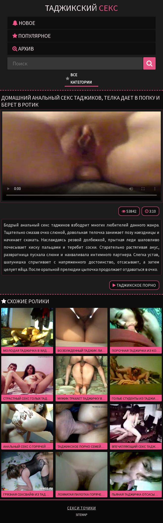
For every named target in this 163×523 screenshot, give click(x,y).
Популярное (31, 35)
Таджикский (81, 8)
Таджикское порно (134, 285)
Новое (23, 22)
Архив (23, 48)
